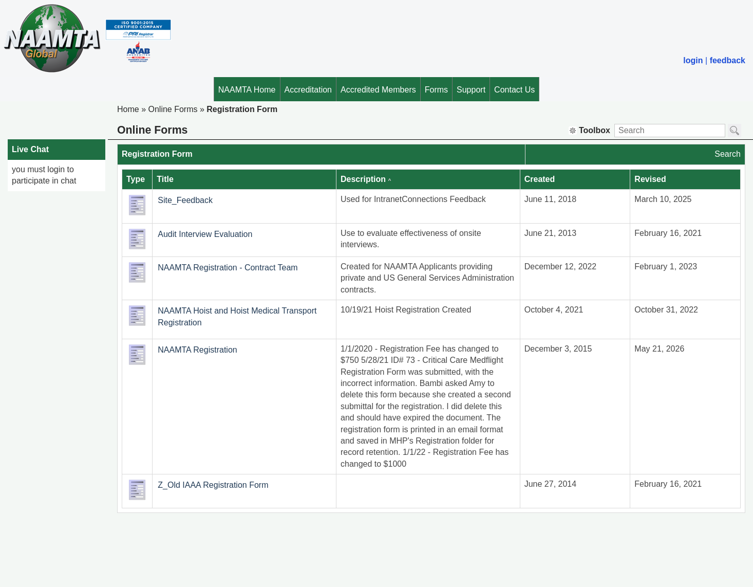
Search (727, 154)
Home (128, 109)
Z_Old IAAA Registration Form (213, 485)
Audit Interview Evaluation (205, 234)
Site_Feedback (185, 200)
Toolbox (589, 130)
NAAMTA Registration (197, 349)
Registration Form (241, 109)
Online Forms (172, 109)
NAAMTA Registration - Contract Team (227, 267)
